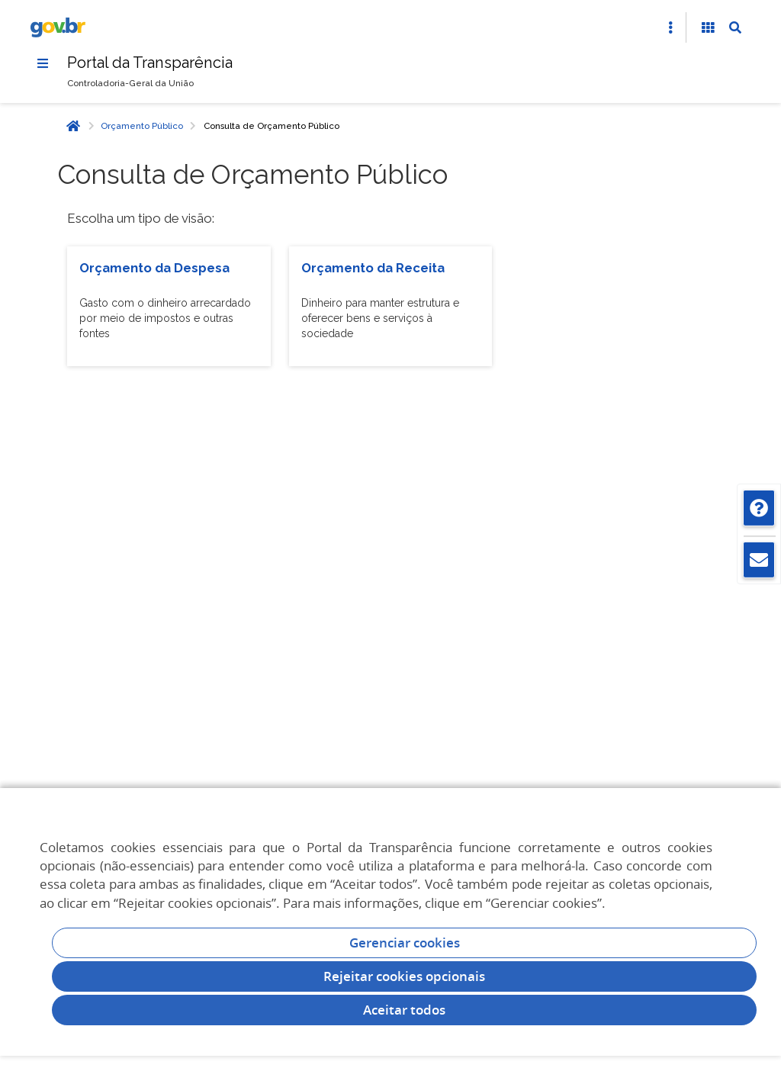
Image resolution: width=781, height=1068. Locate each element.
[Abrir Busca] (735, 27)
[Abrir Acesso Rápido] (670, 27)
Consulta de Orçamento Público (271, 126)
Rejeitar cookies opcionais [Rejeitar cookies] (404, 976)
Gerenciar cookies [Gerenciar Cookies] (404, 942)
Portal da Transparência (150, 62)
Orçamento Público (142, 126)
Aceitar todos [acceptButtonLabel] (404, 1009)
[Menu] (43, 63)
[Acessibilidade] (708, 27)
